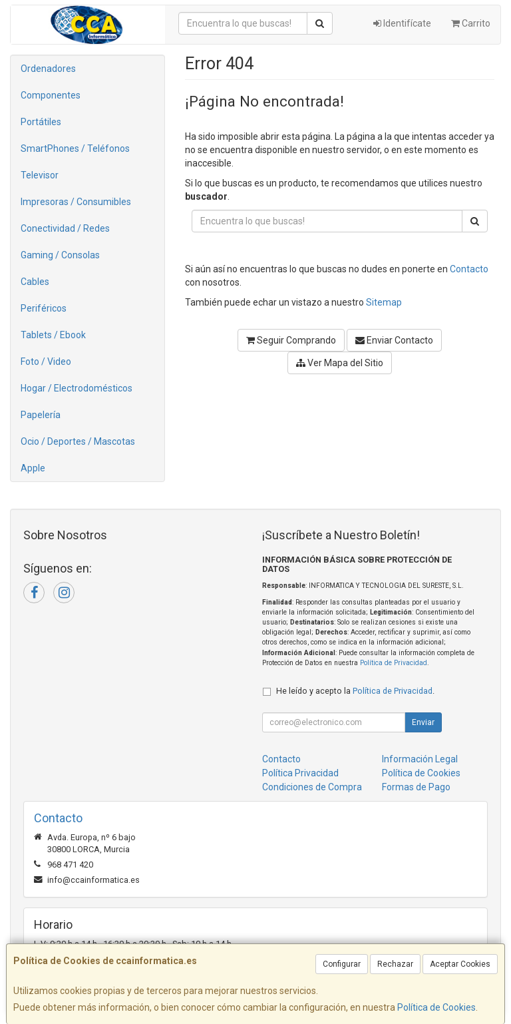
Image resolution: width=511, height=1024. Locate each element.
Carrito (470, 23)
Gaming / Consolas (60, 255)
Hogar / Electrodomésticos (76, 388)
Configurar (342, 964)
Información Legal (420, 759)
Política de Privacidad (393, 662)
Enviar (423, 722)
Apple (33, 468)
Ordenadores (48, 68)
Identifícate (402, 23)
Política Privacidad (300, 773)
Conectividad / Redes (65, 228)
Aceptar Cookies (460, 964)
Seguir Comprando (291, 340)
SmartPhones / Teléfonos (75, 148)
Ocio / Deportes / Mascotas (78, 441)
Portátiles (41, 122)
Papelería (41, 414)
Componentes (51, 95)
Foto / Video (46, 361)
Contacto (469, 269)
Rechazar (395, 964)
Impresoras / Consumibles (76, 201)
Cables (35, 281)
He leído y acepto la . (355, 691)
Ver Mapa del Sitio (339, 363)
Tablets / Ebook (53, 335)
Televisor (40, 175)
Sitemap (384, 302)
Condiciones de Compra (312, 787)
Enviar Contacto (394, 340)
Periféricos (44, 308)
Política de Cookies (436, 1007)
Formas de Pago (416, 787)
